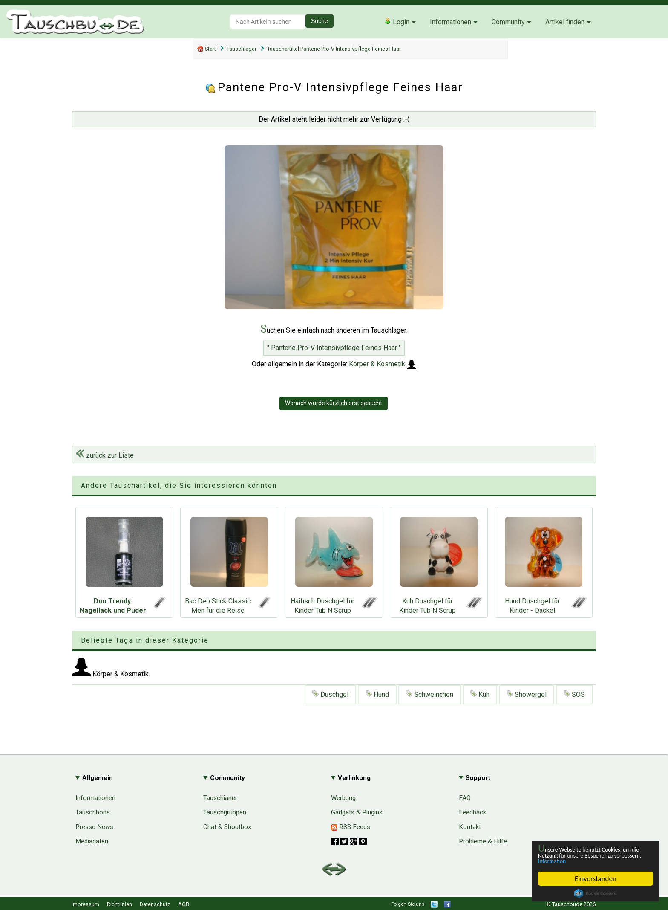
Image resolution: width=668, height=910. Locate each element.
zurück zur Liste (105, 455)
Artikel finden (564, 22)
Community (508, 22)
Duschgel (330, 694)
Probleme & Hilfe (483, 841)
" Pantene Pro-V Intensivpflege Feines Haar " (334, 348)
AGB (183, 904)
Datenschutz (155, 904)
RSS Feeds (350, 827)
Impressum (85, 904)
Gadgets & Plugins (357, 812)
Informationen (450, 22)
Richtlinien (119, 904)
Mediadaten (91, 841)
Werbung (343, 798)
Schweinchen (429, 694)
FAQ (465, 798)
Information (591, 860)
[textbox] (268, 21)
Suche (319, 20)
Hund (377, 694)
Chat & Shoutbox (227, 827)
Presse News (94, 827)
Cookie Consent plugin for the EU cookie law (595, 893)
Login (396, 21)
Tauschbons (92, 812)
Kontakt (470, 827)
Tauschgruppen (224, 812)
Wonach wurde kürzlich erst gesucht (333, 403)
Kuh (479, 694)
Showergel (527, 694)
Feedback (472, 812)
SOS (574, 694)
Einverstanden (596, 878)
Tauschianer (220, 798)
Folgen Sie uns (407, 904)
